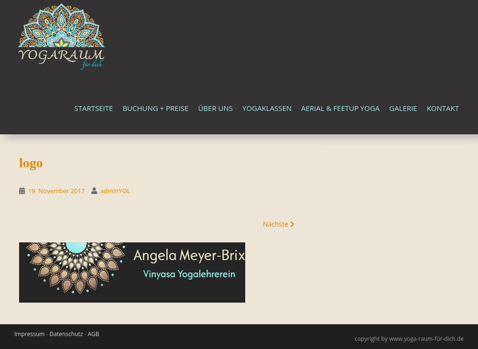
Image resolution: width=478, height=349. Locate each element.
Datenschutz (66, 334)
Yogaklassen (267, 108)
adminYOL (115, 190)
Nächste (278, 224)
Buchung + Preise (155, 108)
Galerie (403, 108)
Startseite (94, 108)
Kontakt (443, 108)
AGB (93, 334)
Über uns (215, 108)
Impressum (29, 334)
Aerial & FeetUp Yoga (340, 108)
